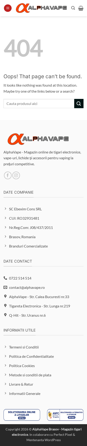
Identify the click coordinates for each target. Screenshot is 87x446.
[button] (8, 8)
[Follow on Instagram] (16, 175)
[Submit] (79, 103)
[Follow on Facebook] (8, 175)
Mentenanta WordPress (43, 440)
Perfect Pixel (63, 434)
